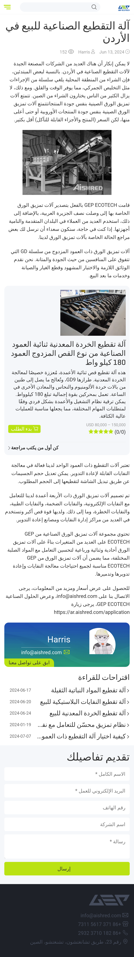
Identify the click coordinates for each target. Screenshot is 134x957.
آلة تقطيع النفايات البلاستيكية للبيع (83, 701)
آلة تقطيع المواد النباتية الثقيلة (88, 690)
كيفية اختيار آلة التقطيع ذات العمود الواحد (81, 736)
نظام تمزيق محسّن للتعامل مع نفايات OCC (81, 724)
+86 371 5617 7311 (99, 924)
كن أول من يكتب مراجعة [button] (34, 447)
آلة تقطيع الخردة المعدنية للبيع (87, 713)
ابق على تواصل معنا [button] (29, 662)
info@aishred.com (100, 915)
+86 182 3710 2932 (99, 933)
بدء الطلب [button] (21, 429)
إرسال (64, 869)
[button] (7, 7)
